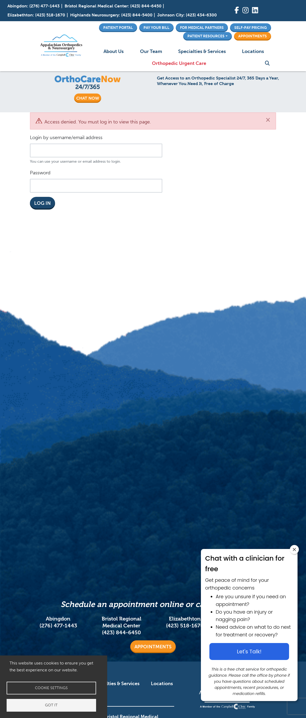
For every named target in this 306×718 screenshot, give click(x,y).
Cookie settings (51, 688)
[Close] (268, 119)
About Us (114, 51)
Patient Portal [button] (118, 27)
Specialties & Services (202, 51)
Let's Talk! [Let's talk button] (249, 651)
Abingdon (17, 5)
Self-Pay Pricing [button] (250, 27)
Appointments (153, 647)
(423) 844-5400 (136, 14)
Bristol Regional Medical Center (96, 5)
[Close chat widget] (294, 549)
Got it (51, 705)
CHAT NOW (87, 98)
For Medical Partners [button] (202, 27)
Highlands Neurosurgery (94, 14)
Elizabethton (20, 14)
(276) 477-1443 (44, 5)
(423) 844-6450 (145, 5)
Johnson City (170, 14)
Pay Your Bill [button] (156, 27)
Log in (42, 203)
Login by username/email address (66, 137)
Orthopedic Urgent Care (179, 63)
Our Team (151, 51)
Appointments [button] (252, 36)
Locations (253, 51)
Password (40, 173)
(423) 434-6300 (201, 14)
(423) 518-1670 (50, 14)
